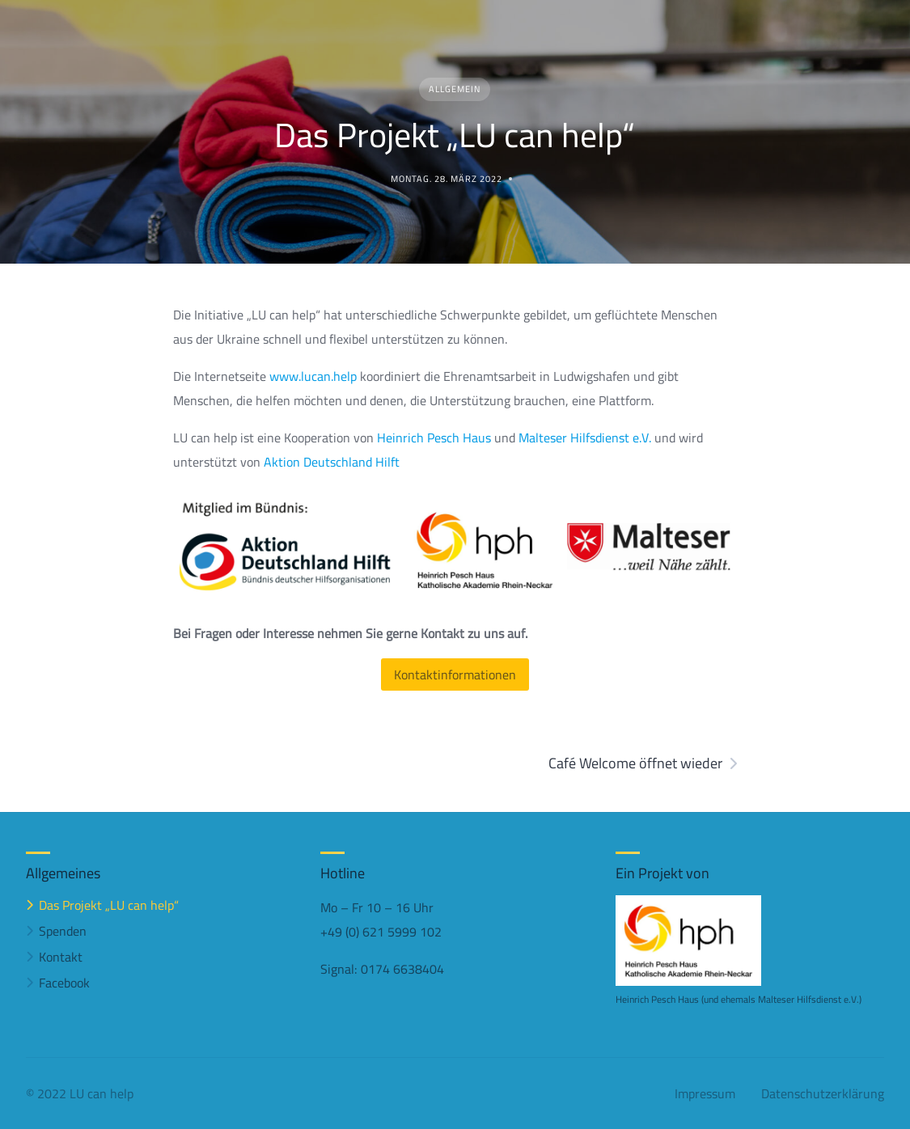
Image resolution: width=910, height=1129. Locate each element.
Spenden (63, 931)
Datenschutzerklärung (822, 1093)
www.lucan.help (313, 376)
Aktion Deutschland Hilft (332, 462)
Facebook (64, 982)
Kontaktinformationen (455, 674)
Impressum (705, 1093)
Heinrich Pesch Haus (434, 437)
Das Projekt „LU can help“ (109, 905)
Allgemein (454, 89)
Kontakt (61, 957)
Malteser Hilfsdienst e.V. (586, 437)
